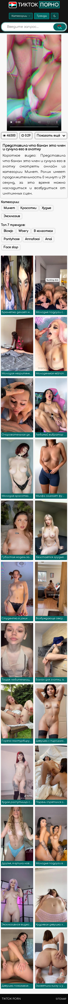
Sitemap (61, 999)
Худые (46, 208)
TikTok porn (11, 998)
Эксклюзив (12, 216)
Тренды (42, 16)
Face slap (11, 247)
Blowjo (8, 231)
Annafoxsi (32, 239)
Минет (9, 208)
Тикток (34, 4)
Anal (48, 239)
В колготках (43, 231)
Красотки (28, 208)
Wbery (23, 231)
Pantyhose (12, 239)
